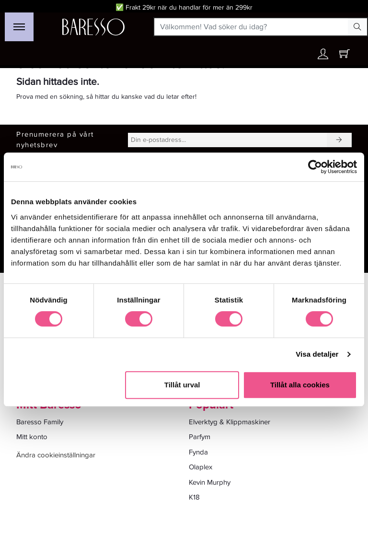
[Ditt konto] (323, 56)
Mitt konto (31, 436)
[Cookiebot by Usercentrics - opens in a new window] (315, 167)
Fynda (198, 452)
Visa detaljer (317, 354)
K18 (194, 497)
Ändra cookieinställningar (55, 455)
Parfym (199, 436)
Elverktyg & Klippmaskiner (229, 422)
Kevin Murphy (209, 482)
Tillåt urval (182, 385)
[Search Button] (357, 26)
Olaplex (200, 467)
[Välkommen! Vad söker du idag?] (251, 26)
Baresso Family (39, 422)
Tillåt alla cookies (300, 385)
